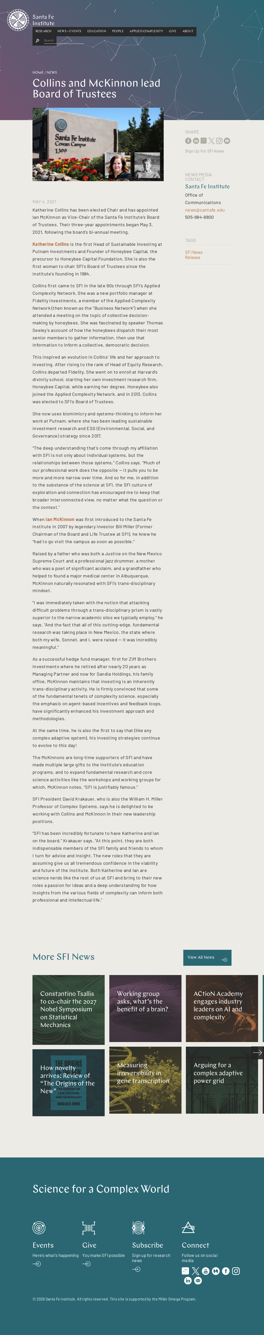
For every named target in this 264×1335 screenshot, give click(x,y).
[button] (69, 19)
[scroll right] (257, 1052)
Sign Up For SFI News (204, 150)
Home (38, 73)
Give (198, 18)
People (143, 18)
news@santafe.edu (205, 210)
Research (69, 18)
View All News (201, 957)
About (213, 18)
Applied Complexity (171, 18)
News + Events (94, 18)
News (52, 73)
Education (122, 18)
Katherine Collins (50, 244)
